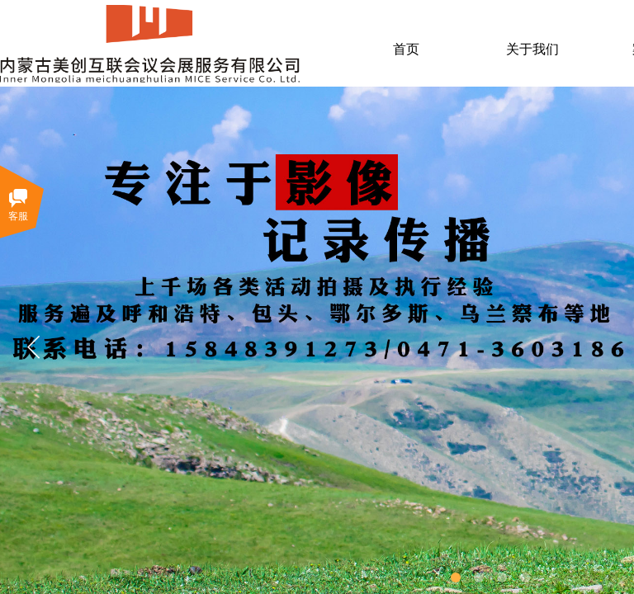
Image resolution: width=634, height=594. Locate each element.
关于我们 (532, 49)
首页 (406, 49)
